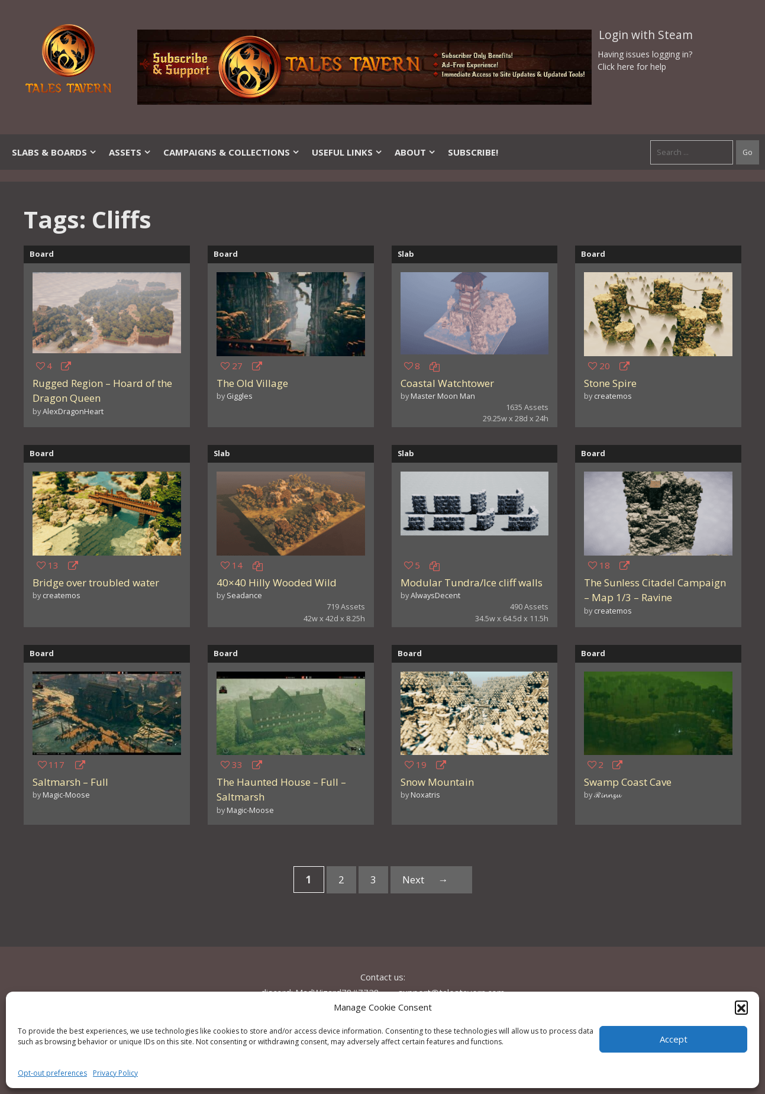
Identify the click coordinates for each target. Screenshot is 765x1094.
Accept (673, 1039)
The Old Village (252, 383)
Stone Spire (610, 383)
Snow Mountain (437, 782)
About (415, 152)
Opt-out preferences (52, 1073)
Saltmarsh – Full (70, 782)
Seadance (244, 595)
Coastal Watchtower (447, 383)
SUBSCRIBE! (473, 152)
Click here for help (632, 66)
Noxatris (425, 794)
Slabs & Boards (54, 152)
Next (431, 879)
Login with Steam (646, 35)
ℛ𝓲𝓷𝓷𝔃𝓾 (607, 794)
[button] (741, 1007)
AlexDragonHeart (73, 411)
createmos (613, 396)
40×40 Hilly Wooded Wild (277, 582)
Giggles (240, 396)
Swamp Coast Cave (628, 782)
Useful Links (347, 152)
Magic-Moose (66, 794)
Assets (130, 152)
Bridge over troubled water (96, 582)
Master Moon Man (443, 396)
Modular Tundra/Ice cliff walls (472, 582)
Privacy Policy (115, 1073)
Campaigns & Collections (231, 152)
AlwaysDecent (435, 595)
